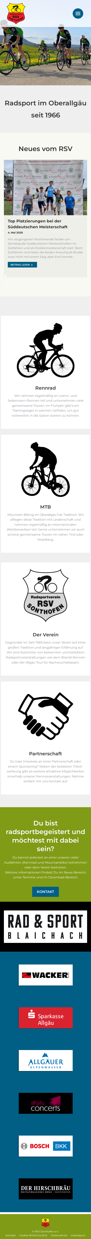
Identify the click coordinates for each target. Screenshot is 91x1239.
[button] (7, 277)
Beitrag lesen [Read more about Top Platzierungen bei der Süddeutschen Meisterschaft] (22, 264)
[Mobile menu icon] (78, 13)
